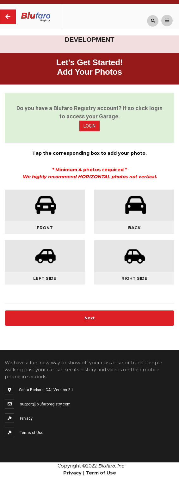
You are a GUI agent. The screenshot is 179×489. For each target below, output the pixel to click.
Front (45, 227)
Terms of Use (31, 432)
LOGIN (89, 126)
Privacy (26, 418)
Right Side (134, 278)
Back (134, 227)
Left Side (44, 278)
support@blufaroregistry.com (45, 404)
